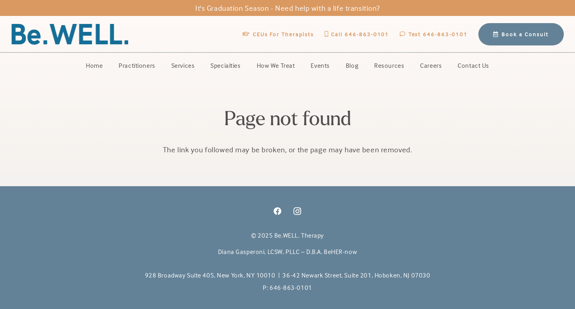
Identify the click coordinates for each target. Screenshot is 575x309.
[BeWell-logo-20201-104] (70, 34)
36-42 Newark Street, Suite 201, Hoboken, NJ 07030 (356, 275)
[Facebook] (278, 211)
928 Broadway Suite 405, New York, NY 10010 (210, 275)
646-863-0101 (291, 287)
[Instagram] (297, 211)
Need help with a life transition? (327, 8)
